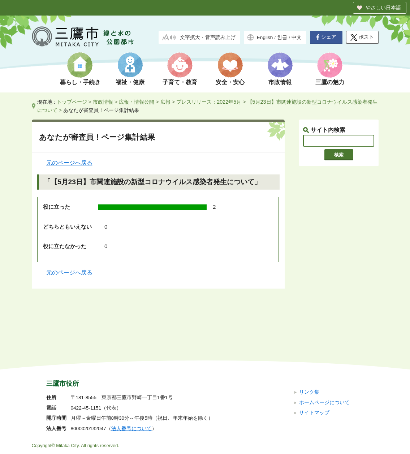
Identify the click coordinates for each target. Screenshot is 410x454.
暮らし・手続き (80, 82)
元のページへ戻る (69, 163)
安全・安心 (230, 82)
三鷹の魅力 (329, 82)
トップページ (72, 102)
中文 (297, 37)
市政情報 (280, 82)
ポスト (362, 37)
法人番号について (131, 380)
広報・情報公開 (136, 102)
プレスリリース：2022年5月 (208, 102)
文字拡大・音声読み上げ (208, 37)
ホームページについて (324, 353)
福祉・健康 (130, 82)
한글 (282, 37)
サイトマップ (314, 364)
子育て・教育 (180, 82)
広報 (165, 102)
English (265, 37)
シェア (326, 37)
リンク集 (309, 343)
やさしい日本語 (383, 7)
